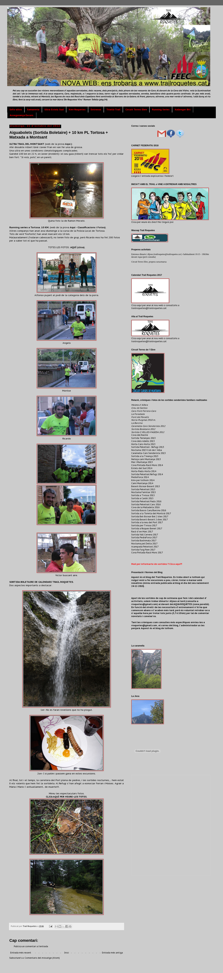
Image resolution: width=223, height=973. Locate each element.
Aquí (67, 144)
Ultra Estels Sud (54, 109)
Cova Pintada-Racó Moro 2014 (147, 465)
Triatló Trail (113, 109)
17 (166, 519)
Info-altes (16, 109)
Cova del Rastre (139, 435)
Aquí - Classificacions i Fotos (87, 227)
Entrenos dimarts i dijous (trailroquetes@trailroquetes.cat (156, 254)
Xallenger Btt (183, 109)
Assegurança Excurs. (22, 115)
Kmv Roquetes (77, 109)
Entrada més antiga (112, 952)
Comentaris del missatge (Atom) (42, 957)
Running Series (161, 109)
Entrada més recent (20, 952)
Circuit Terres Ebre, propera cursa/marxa (149, 262)
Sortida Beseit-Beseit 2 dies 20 (148, 519)
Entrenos (96, 109)
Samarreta (33, 109)
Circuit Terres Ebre (136, 109)
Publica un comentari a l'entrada (31, 946)
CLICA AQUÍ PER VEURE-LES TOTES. (66, 796)
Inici (66, 952)
